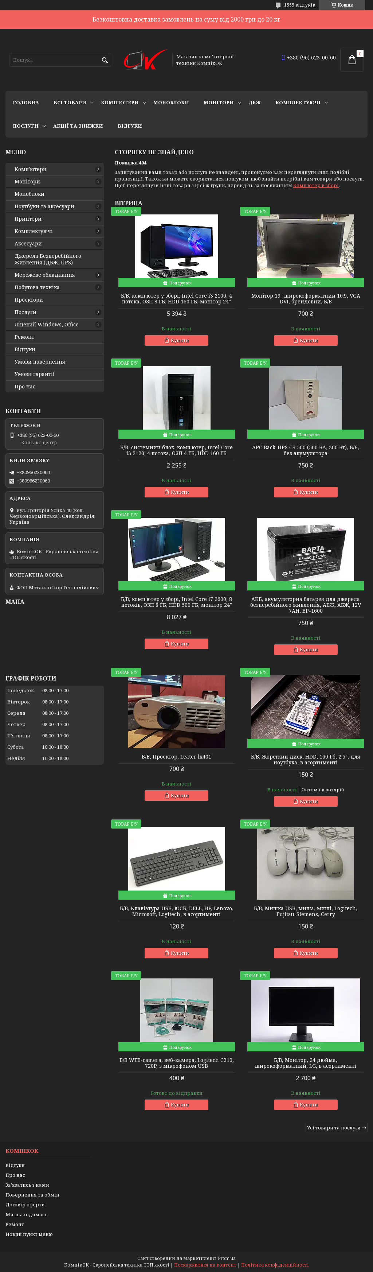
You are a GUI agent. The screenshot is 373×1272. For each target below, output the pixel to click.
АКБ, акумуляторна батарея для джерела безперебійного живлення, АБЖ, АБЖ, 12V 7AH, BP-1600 (305, 605)
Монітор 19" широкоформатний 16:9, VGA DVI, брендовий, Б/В (305, 299)
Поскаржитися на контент (205, 1265)
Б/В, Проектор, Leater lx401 (176, 757)
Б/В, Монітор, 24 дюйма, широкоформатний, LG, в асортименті (305, 1063)
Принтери (28, 219)
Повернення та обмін (32, 1194)
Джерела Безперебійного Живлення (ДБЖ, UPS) (48, 259)
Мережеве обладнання (45, 275)
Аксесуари (28, 243)
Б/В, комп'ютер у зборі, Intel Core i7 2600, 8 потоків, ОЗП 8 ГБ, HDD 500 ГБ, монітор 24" (176, 602)
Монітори (219, 102)
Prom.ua (227, 1258)
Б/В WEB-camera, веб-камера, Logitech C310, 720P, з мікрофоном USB (176, 1063)
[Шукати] (104, 60)
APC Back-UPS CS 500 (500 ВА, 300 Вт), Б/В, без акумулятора (305, 450)
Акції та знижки (78, 126)
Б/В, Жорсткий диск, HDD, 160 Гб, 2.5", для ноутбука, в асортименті (305, 759)
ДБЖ (254, 102)
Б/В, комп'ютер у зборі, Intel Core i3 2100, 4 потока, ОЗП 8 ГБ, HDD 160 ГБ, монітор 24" (176, 299)
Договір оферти (25, 1204)
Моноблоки (171, 102)
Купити (180, 340)
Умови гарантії (35, 374)
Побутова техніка (37, 287)
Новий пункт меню (29, 1234)
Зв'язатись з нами (27, 1185)
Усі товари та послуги (334, 1127)
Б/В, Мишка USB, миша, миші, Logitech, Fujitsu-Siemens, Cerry (305, 911)
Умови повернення (40, 361)
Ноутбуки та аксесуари (44, 206)
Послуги (26, 126)
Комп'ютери (120, 102)
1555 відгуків (299, 5)
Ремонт (24, 337)
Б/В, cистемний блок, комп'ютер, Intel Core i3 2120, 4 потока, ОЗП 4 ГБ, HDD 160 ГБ (176, 450)
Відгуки (130, 126)
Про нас (25, 386)
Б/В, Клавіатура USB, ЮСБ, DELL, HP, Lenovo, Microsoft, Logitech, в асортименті (176, 911)
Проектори (29, 299)
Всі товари (70, 102)
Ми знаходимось (26, 1214)
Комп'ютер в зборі (316, 185)
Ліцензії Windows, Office (47, 324)
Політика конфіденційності (275, 1265)
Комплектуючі (298, 102)
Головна (26, 102)
